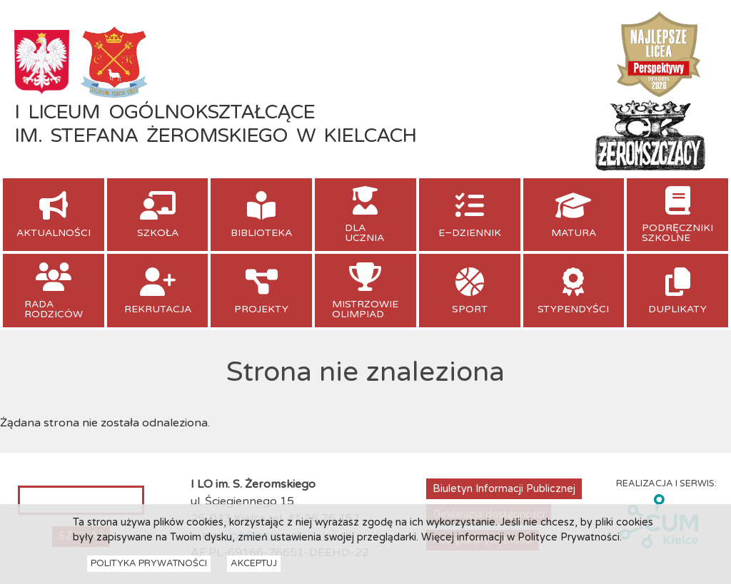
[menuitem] (53, 214)
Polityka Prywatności (149, 567)
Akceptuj (254, 567)
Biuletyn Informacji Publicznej (504, 489)
